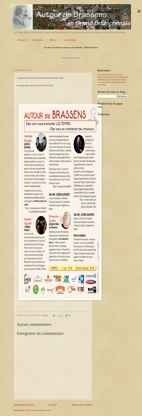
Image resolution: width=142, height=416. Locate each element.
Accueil (21, 39)
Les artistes (69, 39)
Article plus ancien (82, 404)
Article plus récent (24, 404)
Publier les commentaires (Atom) (38, 410)
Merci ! (54, 39)
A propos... (38, 39)
